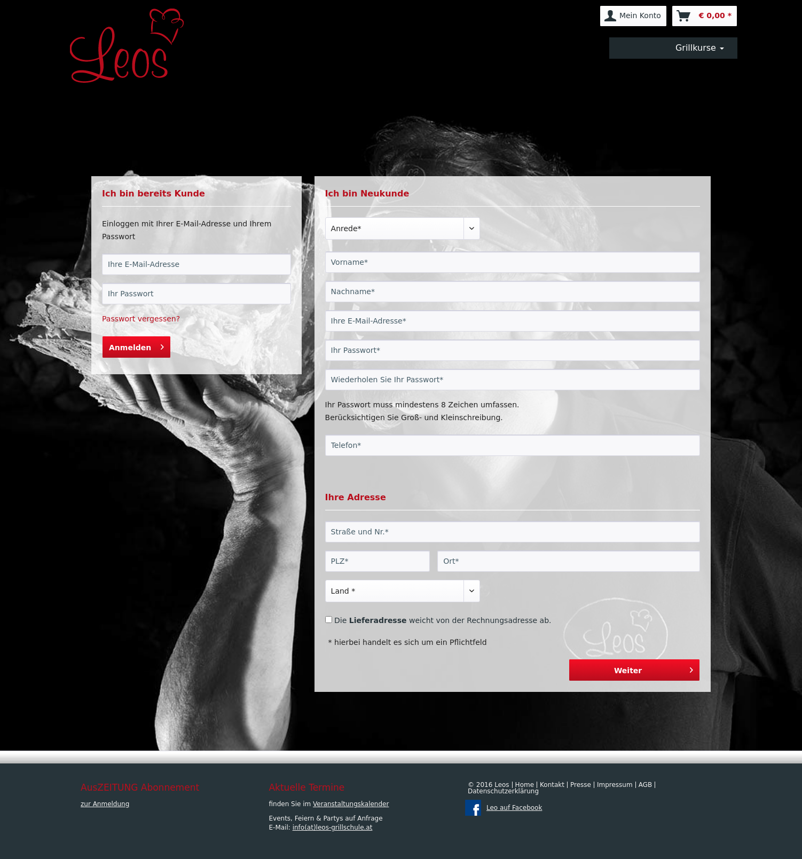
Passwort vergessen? (141, 318)
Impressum (615, 785)
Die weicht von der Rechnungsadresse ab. (442, 620)
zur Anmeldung (105, 804)
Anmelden (136, 345)
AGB (645, 785)
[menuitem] (633, 16)
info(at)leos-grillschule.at (333, 827)
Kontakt (552, 785)
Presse (580, 785)
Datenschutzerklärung (503, 791)
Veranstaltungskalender (351, 804)
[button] (673, 48)
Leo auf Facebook (514, 807)
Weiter (653, 668)
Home (524, 785)
